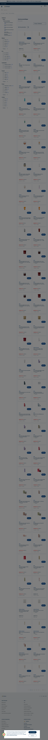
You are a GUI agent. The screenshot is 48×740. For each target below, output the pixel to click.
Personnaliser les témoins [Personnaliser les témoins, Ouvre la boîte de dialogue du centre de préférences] (32, 735)
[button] (3, 734)
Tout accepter (32, 732)
